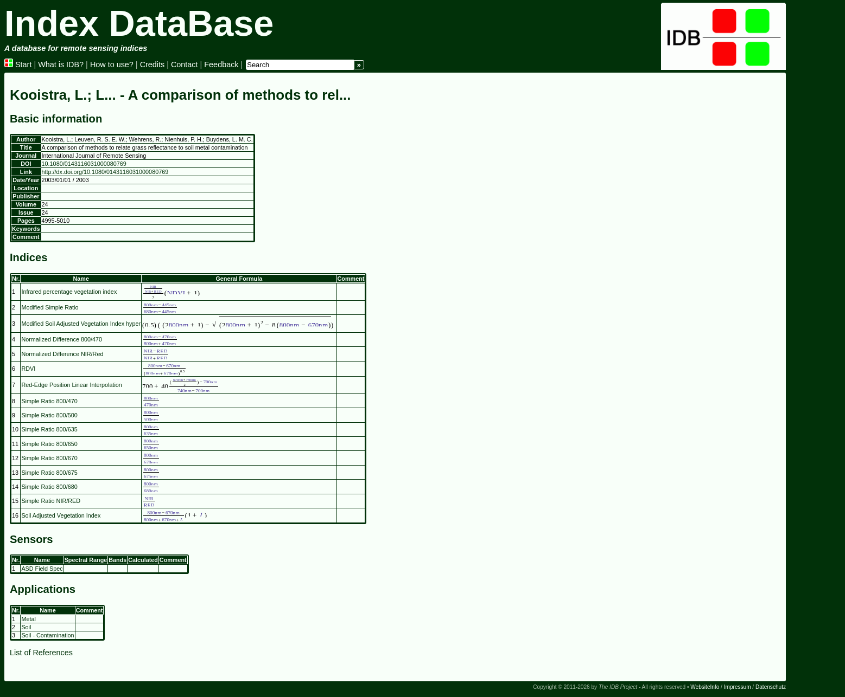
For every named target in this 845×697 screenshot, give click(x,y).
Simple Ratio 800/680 (49, 486)
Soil (26, 627)
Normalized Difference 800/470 (61, 339)
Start (17, 64)
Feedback (221, 64)
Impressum (737, 687)
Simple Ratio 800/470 (49, 401)
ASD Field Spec (41, 568)
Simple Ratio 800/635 (49, 429)
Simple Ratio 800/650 (49, 444)
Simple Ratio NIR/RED (50, 501)
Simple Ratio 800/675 (49, 472)
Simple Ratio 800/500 (49, 415)
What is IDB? (61, 64)
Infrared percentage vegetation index (69, 291)
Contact (184, 64)
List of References (41, 652)
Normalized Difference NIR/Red (62, 354)
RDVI (28, 368)
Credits (152, 64)
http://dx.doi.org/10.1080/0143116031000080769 (105, 172)
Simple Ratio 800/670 (49, 458)
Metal (28, 619)
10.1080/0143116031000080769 (84, 163)
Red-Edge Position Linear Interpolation (71, 385)
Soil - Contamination (47, 635)
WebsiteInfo (704, 687)
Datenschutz (770, 687)
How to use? (112, 64)
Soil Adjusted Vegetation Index (60, 515)
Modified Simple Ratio (49, 307)
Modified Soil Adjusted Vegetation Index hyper (81, 323)
